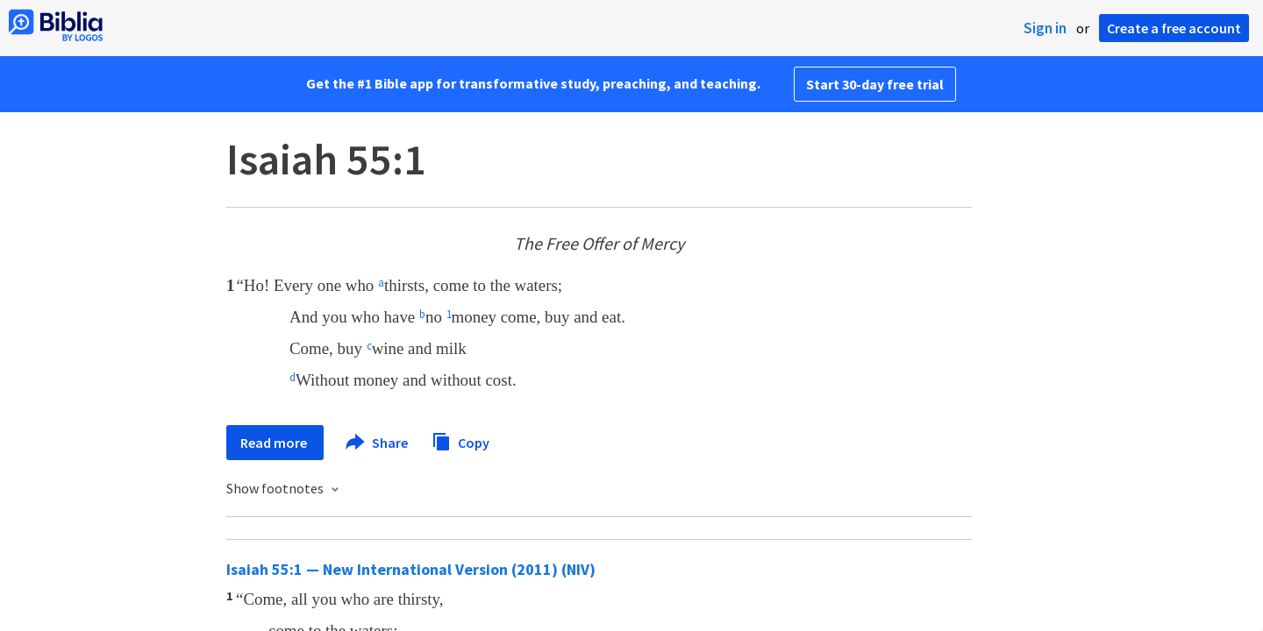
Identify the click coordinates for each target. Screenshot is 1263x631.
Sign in (1045, 28)
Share (377, 442)
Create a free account (1174, 28)
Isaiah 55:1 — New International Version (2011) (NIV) (411, 569)
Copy (460, 440)
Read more (275, 442)
